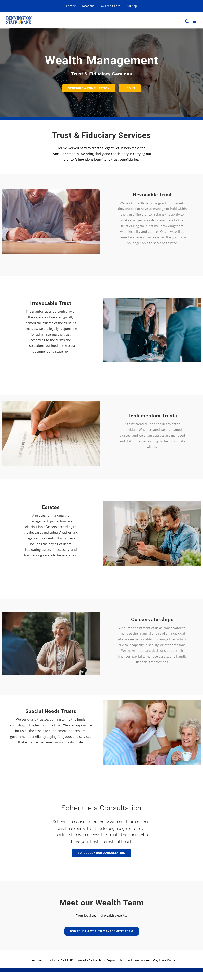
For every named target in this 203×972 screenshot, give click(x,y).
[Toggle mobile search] (187, 21)
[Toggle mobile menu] (195, 21)
